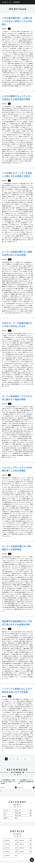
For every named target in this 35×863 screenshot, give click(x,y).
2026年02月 (7, 844)
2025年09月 (21, 851)
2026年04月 (7, 840)
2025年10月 (7, 851)
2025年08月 (7, 855)
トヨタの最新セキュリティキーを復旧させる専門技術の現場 (17, 97)
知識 (20, 813)
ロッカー (6, 810)
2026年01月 (21, 844)
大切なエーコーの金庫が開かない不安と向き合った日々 (17, 324)
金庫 (20, 815)
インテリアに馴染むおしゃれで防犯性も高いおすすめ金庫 (17, 690)
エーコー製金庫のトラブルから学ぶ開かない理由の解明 (17, 398)
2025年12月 (7, 848)
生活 (5, 813)
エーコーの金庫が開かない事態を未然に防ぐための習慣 (17, 253)
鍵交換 (5, 818)
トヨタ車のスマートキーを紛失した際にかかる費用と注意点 (17, 174)
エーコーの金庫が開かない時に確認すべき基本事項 (17, 548)
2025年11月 (21, 848)
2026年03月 (21, 840)
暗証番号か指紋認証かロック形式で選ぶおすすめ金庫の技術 (17, 623)
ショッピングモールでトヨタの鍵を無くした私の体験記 (17, 469)
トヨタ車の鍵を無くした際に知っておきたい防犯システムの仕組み (17, 21)
